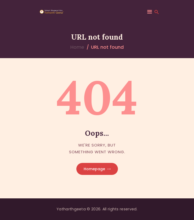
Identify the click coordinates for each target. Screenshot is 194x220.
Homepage (94, 169)
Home (77, 47)
